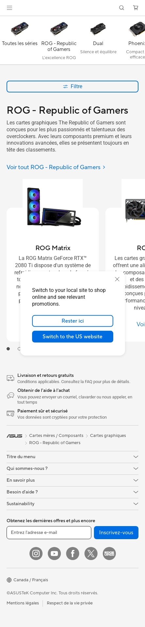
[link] (72, 8)
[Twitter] (91, 553)
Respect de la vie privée (70, 603)
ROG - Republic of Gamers (55, 442)
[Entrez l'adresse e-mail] (49, 532)
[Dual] (98, 42)
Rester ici (73, 321)
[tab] (8, 348)
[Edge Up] (109, 553)
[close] (117, 279)
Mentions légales (23, 603)
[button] (9, 8)
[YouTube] (54, 553)
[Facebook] (72, 553)
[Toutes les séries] (19, 42)
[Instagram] (36, 553)
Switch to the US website (72, 336)
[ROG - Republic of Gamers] (59, 42)
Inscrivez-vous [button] (116, 532)
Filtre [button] (72, 86)
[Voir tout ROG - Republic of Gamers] (56, 167)
